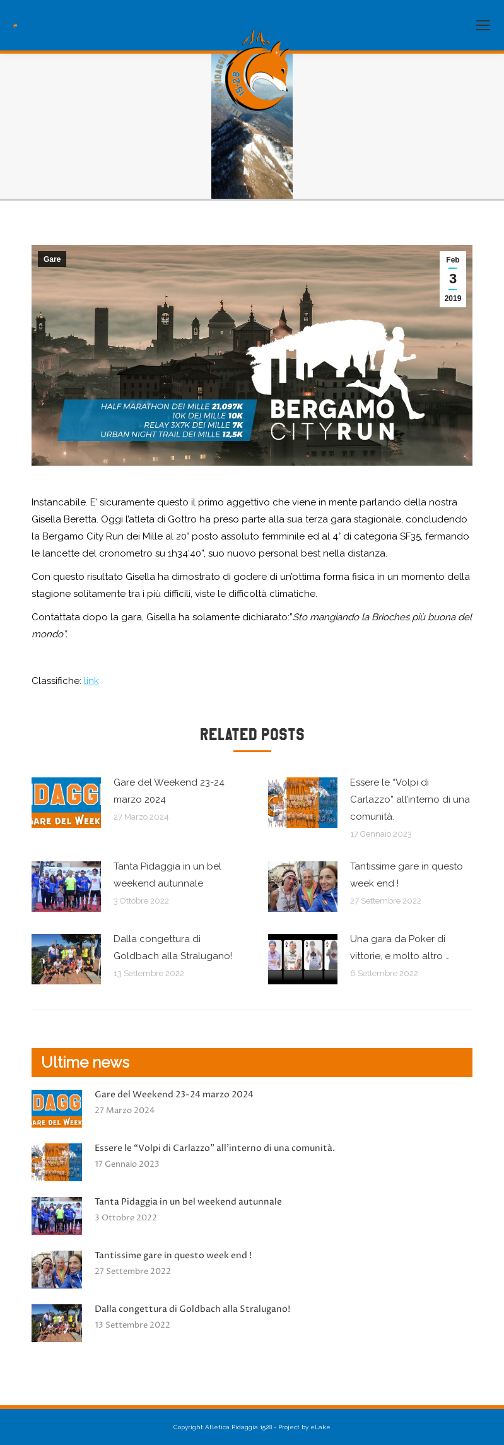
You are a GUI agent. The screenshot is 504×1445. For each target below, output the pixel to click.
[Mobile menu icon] (483, 25)
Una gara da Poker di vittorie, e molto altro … (400, 947)
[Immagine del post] (66, 802)
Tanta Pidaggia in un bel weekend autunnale (167, 875)
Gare (52, 259)
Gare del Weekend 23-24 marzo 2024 (169, 791)
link (91, 681)
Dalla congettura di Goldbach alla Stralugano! (173, 947)
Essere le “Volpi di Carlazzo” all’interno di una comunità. (410, 799)
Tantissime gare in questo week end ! (406, 875)
